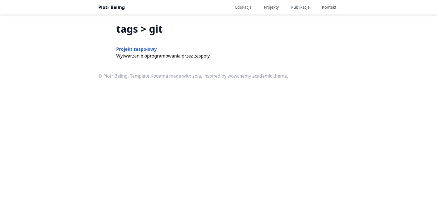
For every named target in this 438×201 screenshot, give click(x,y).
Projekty (271, 7)
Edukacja (243, 7)
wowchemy (239, 76)
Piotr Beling (111, 7)
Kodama (159, 76)
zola (196, 76)
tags (127, 29)
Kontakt (329, 7)
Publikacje (300, 7)
